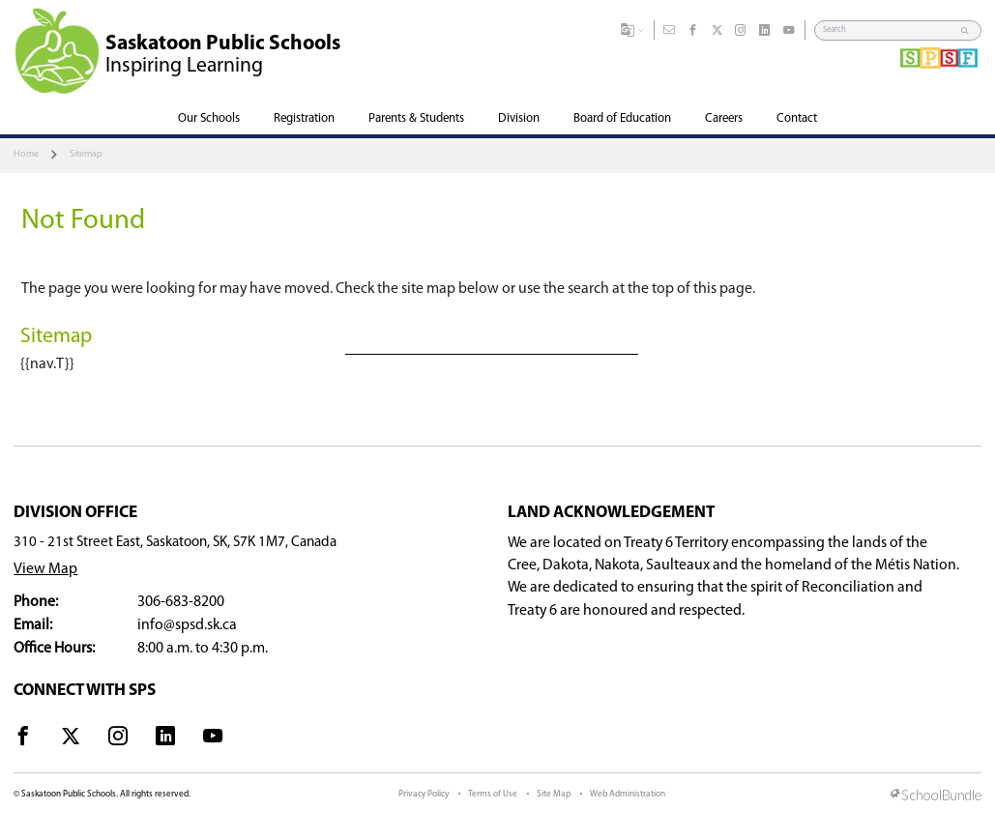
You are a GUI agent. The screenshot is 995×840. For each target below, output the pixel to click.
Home (26, 154)
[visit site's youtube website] (212, 739)
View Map (45, 569)
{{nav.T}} (47, 364)
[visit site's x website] (70, 739)
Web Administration (627, 794)
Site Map (554, 794)
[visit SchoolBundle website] (936, 796)
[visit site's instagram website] (118, 739)
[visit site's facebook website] (23, 739)
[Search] (888, 30)
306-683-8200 (180, 602)
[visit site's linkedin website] (165, 739)
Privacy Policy (423, 794)
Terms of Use (492, 794)
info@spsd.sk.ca (187, 625)
